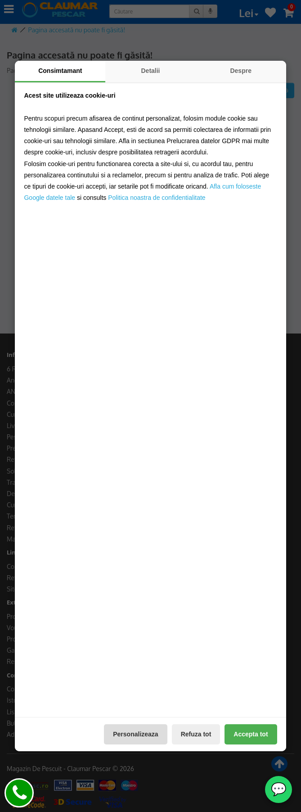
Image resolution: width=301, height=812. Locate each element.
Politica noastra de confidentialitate (156, 197)
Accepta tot (251, 734)
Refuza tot (196, 734)
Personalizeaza (135, 734)
